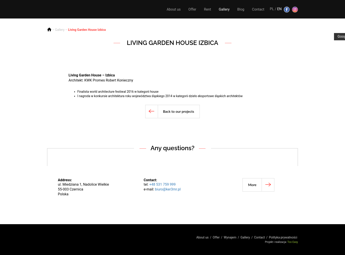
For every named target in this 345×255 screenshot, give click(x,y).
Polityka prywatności (283, 237)
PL (272, 9)
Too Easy (292, 242)
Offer (192, 9)
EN (279, 9)
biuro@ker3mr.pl (168, 189)
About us (174, 9)
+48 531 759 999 (162, 184)
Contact (258, 9)
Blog (240, 9)
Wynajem (230, 237)
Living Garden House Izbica (87, 29)
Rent (207, 9)
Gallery (224, 9)
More (252, 185)
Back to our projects (178, 111)
